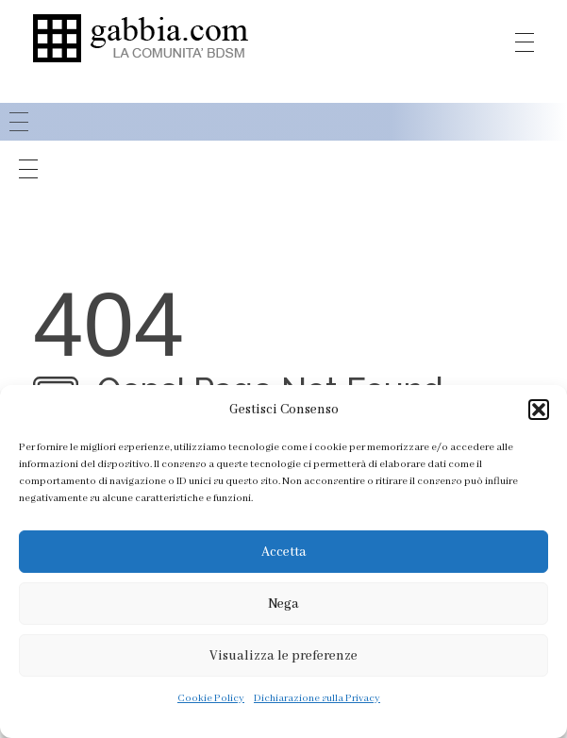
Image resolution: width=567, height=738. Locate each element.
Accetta (284, 552)
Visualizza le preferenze (283, 655)
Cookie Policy (210, 698)
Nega (283, 603)
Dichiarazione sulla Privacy (317, 698)
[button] (538, 409)
